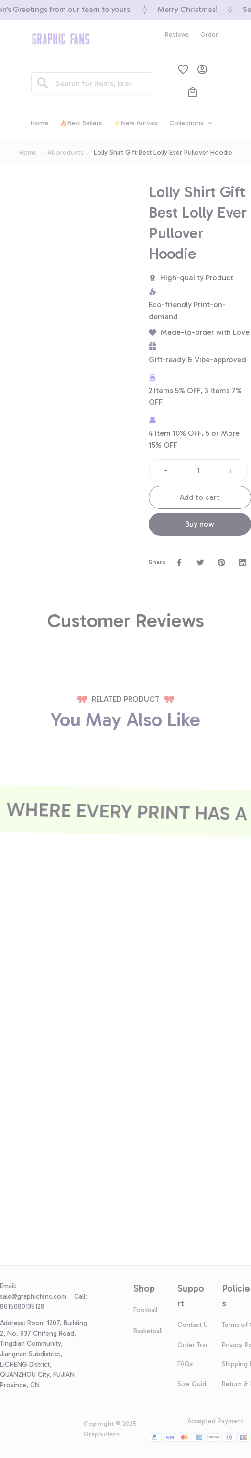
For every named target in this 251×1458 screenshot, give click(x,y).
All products (65, 152)
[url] (37, 1297)
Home (28, 152)
